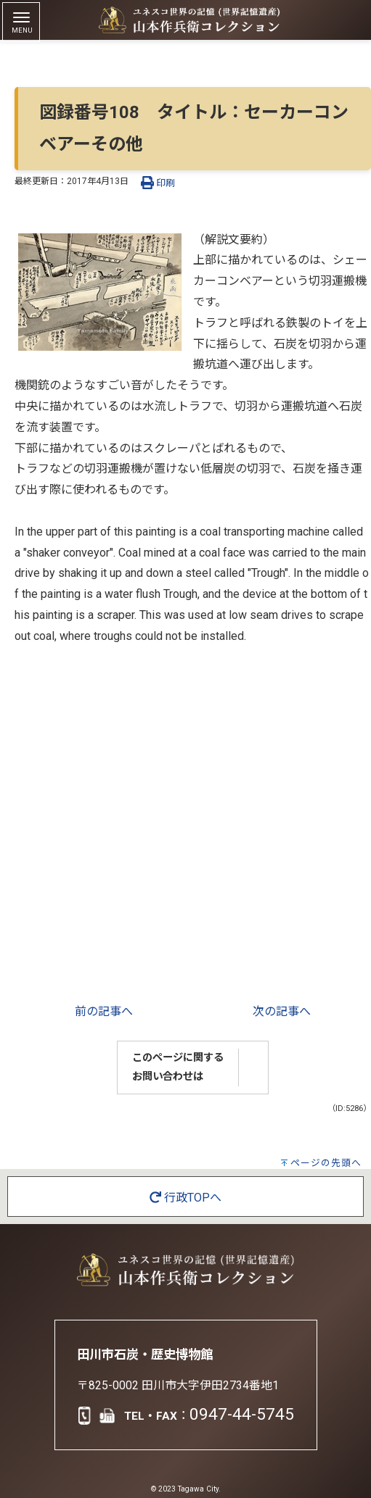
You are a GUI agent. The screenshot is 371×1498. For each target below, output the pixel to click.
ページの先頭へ (326, 1162)
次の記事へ (282, 1011)
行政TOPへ (185, 1197)
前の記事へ (104, 1011)
